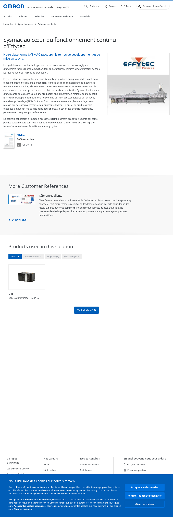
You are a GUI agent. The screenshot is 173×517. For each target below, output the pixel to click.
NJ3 (90, 294)
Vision (46, 464)
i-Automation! (49, 470)
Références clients (50, 196)
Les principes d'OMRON (18, 468)
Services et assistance (62, 16)
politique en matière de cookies (34, 502)
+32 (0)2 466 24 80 (134, 464)
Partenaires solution (89, 464)
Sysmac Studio (136, 336)
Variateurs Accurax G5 (61, 378)
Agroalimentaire (25, 24)
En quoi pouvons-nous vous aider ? (145, 458)
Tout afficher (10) (86, 398)
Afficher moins (86, 412)
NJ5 (10, 336)
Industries (39, 16)
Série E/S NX (15, 378)
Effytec (20, 135)
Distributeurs (86, 470)
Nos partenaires (90, 458)
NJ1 (10, 294)
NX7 (90, 336)
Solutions (23, 16)
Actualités (85, 16)
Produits (8, 16)
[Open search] (92, 6)
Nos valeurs (50, 458)
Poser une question (135, 470)
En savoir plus (18, 220)
